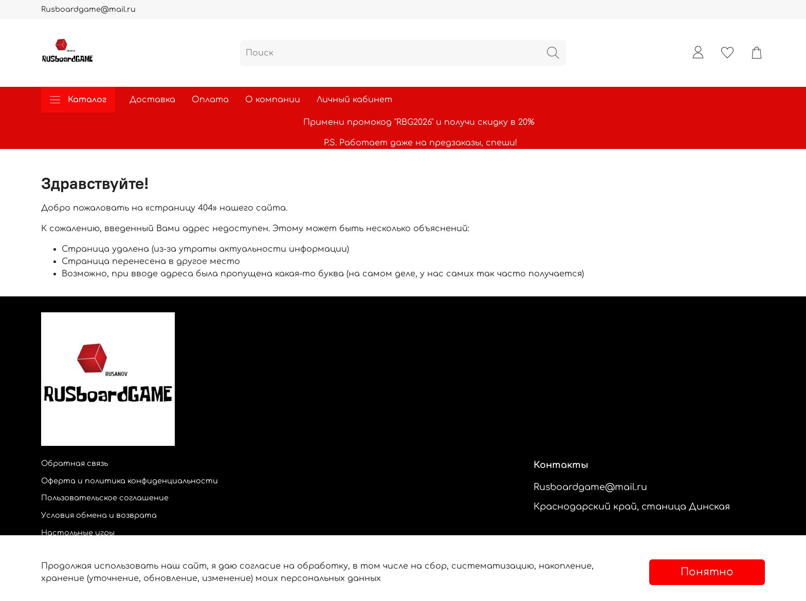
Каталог (78, 100)
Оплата (210, 99)
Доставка (152, 99)
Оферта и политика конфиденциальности (129, 481)
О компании (272, 99)
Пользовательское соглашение (105, 498)
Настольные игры (78, 533)
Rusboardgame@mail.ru (88, 9)
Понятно (707, 572)
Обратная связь (74, 463)
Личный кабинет (354, 99)
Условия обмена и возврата (99, 515)
